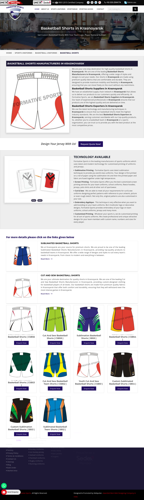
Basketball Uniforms (46, 53)
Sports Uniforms (58, 9)
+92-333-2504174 (112, 2)
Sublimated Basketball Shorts (60, 243)
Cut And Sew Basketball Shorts (60, 275)
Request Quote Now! (91, 144)
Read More (46, 259)
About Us (45, 9)
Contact (100, 9)
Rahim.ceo (130, 2)
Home (37, 9)
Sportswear (72, 9)
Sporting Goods (86, 9)
